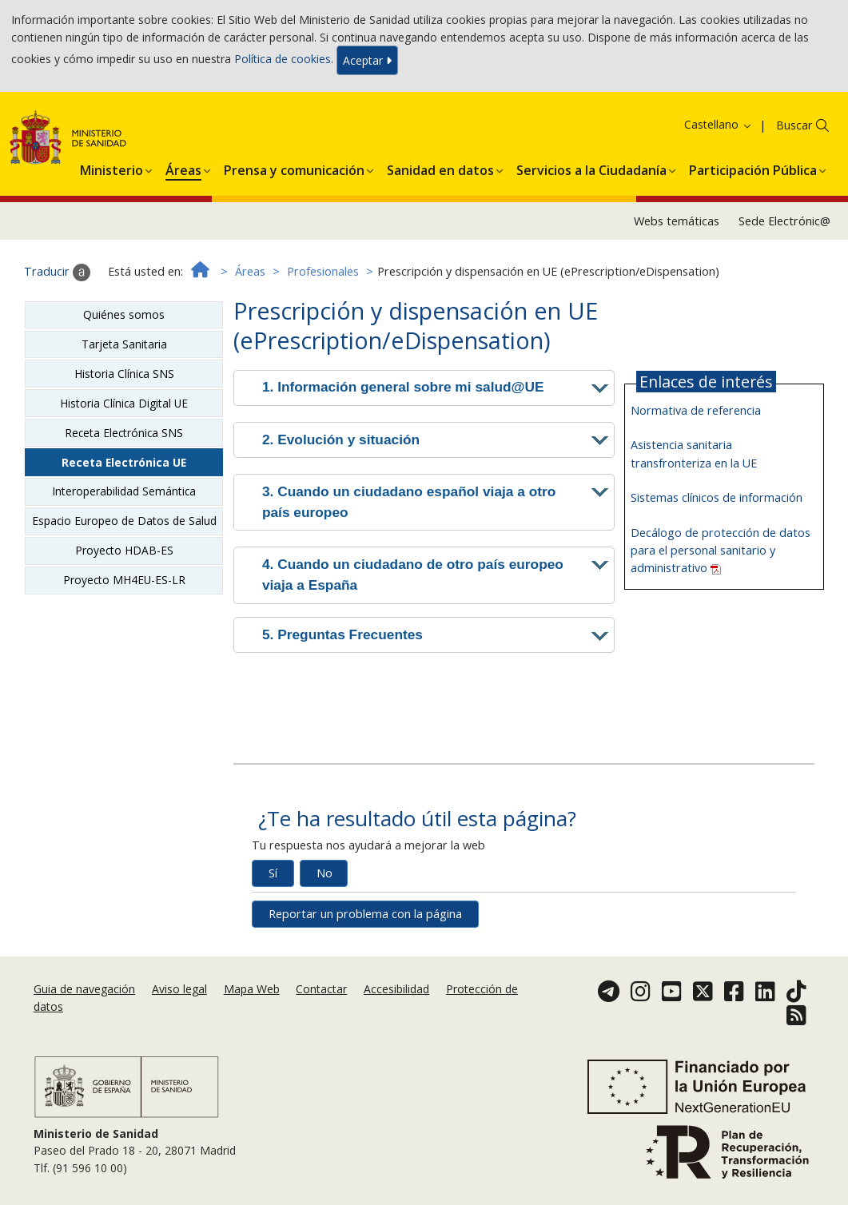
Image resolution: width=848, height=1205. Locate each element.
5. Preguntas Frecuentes (342, 634)
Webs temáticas (676, 221)
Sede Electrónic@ (784, 221)
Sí (273, 873)
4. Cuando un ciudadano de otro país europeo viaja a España (412, 574)
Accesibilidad (396, 988)
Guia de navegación (84, 988)
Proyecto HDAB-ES (124, 550)
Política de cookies (282, 58)
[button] (111, 168)
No (324, 873)
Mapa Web (252, 988)
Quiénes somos (124, 314)
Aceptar (367, 60)
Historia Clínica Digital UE (124, 403)
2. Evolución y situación (341, 439)
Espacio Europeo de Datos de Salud (124, 520)
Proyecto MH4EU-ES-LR (124, 579)
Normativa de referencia (696, 410)
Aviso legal (179, 988)
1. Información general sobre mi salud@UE (403, 387)
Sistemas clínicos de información (716, 497)
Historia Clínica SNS (124, 373)
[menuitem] (111, 168)
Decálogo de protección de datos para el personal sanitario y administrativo (720, 550)
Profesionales (323, 271)
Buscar (794, 125)
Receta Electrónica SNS (124, 432)
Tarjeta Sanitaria (124, 344)
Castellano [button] (718, 124)
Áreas (250, 271)
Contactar (321, 988)
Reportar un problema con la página (365, 913)
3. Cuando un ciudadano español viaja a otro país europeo (408, 501)
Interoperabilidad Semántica (124, 491)
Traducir (57, 272)
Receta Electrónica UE (124, 462)
